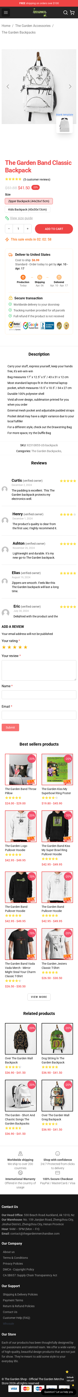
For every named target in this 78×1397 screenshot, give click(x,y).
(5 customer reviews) (36, 179)
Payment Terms (13, 1300)
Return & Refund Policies (19, 1306)
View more (39, 997)
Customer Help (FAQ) (16, 1317)
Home (6, 26)
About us (9, 1252)
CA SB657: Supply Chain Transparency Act (30, 1275)
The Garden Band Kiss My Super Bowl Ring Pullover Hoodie (56, 850)
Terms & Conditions (15, 1257)
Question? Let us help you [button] (58, 1392)
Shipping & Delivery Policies (20, 1294)
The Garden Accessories (33, 26)
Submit (10, 727)
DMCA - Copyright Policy (18, 1269)
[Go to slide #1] (28, 145)
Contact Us (10, 1312)
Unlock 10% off (70, 1379)
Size (8, 194)
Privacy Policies (13, 1263)
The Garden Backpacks (19, 32)
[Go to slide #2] (50, 145)
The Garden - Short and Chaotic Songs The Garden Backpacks (20, 1119)
